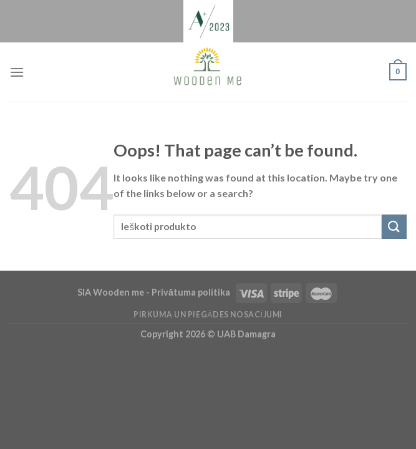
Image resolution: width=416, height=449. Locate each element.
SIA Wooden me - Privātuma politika (154, 292)
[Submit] (394, 227)
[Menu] (16, 72)
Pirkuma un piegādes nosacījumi (208, 314)
